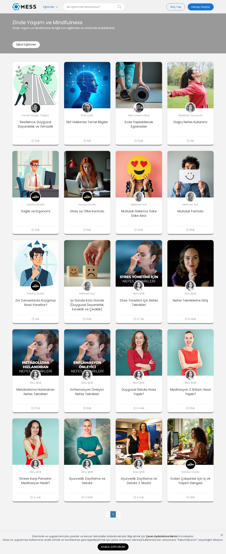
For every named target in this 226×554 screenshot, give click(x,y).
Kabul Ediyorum (113, 547)
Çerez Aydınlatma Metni (161, 536)
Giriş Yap (175, 7)
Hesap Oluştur (200, 7)
